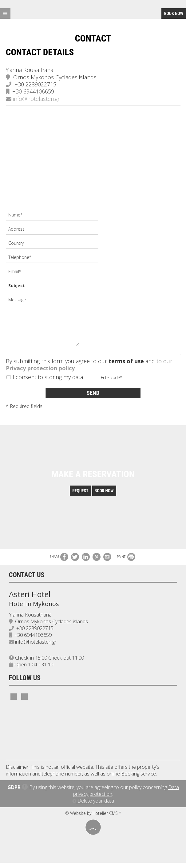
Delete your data (93, 803)
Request (80, 492)
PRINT (126, 559)
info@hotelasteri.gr (33, 99)
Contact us (27, 577)
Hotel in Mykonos (34, 606)
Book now (173, 13)
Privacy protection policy (40, 368)
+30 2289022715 (36, 84)
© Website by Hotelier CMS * (93, 815)
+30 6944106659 (33, 92)
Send (93, 393)
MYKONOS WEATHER (93, 733)
